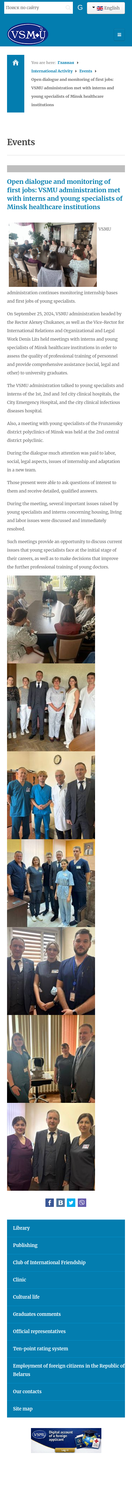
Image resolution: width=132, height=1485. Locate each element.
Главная (66, 62)
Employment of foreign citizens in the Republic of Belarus (69, 1370)
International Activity (52, 71)
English (106, 8)
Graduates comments (37, 1314)
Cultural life (26, 1297)
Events (85, 71)
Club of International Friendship (49, 1263)
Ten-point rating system (40, 1349)
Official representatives (39, 1332)
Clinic (19, 1280)
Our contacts (27, 1392)
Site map (22, 1409)
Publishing (25, 1245)
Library (21, 1228)
